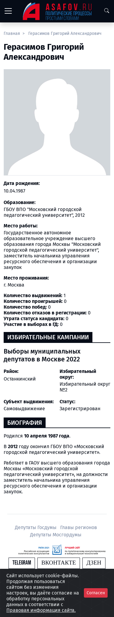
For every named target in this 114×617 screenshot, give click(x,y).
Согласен (96, 592)
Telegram (21, 562)
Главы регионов (78, 527)
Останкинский (20, 379)
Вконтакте (58, 562)
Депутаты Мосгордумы (55, 535)
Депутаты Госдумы (36, 527)
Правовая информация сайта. (41, 610)
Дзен (93, 562)
